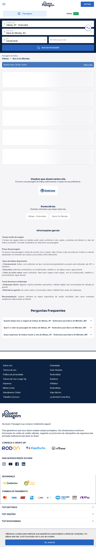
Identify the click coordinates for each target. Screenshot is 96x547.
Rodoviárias (55, 374)
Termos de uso (9, 370)
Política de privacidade (13, 374)
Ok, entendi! (49, 542)
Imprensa (7, 383)
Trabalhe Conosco (11, 397)
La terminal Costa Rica (60, 397)
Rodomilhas (55, 388)
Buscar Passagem (48, 47)
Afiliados (54, 383)
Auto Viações (56, 370)
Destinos (54, 379)
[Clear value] (44, 40)
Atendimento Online (12, 392)
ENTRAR (87, 4)
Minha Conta (8, 388)
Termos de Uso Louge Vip (14, 379)
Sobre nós (7, 365)
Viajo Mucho (55, 392)
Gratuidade (55, 365)
